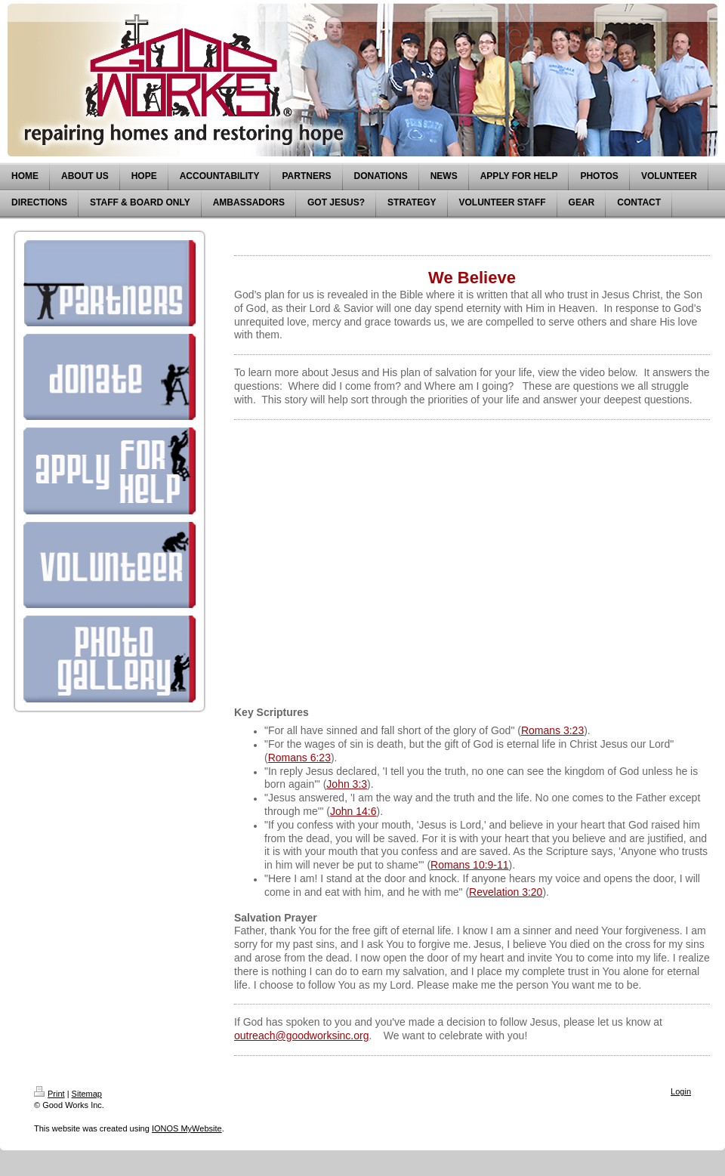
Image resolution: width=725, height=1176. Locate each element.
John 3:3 (346, 784)
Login (681, 1091)
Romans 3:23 (552, 730)
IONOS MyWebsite (187, 1128)
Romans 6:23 (299, 758)
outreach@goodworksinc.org (301, 1035)
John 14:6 (353, 811)
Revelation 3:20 (505, 892)
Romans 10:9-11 (469, 865)
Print (49, 1093)
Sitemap (87, 1093)
